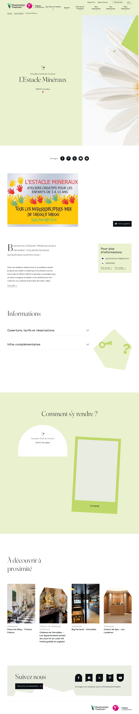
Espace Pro (91, 2)
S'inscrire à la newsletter (27, 686)
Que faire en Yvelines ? (53, 8)
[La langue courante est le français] (129, 2)
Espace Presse (103, 2)
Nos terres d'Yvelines (82, 8)
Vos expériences (111, 8)
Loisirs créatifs (18, 13)
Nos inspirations (97, 8)
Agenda (67, 8)
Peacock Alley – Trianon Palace (19, 631)
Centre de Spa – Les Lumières (114, 631)
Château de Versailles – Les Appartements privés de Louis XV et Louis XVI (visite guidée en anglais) (52, 637)
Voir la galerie (122, 224)
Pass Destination (126, 8)
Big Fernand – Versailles (84, 629)
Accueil (9, 13)
